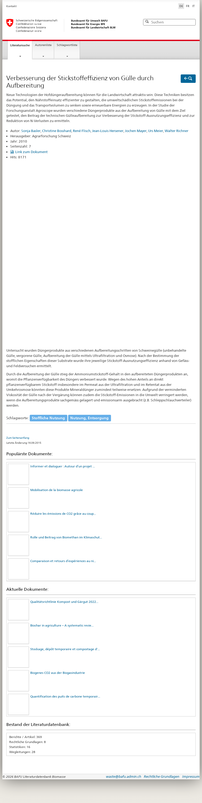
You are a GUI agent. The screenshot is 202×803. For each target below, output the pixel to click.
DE (181, 6)
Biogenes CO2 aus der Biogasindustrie (57, 673)
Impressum (191, 776)
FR (187, 6)
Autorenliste (43, 45)
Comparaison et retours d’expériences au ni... (63, 561)
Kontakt (11, 6)
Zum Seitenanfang (17, 437)
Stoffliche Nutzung (48, 418)
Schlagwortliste (67, 45)
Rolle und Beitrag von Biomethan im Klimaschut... (66, 537)
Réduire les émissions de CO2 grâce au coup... (63, 514)
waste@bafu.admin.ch (123, 776)
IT (193, 6)
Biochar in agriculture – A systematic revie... (62, 625)
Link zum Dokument (31, 152)
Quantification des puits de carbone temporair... (65, 696)
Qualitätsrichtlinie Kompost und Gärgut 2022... (64, 602)
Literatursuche (20, 45)
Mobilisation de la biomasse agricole (56, 490)
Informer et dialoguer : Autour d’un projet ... (62, 466)
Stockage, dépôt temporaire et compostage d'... (65, 649)
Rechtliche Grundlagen (161, 776)
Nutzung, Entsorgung (89, 418)
